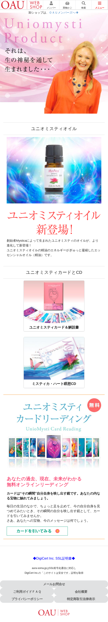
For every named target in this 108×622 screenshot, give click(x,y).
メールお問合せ (54, 584)
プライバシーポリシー (27, 599)
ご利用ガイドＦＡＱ (27, 591)
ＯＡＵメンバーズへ (64, 12)
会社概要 (81, 591)
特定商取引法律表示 (81, 599)
